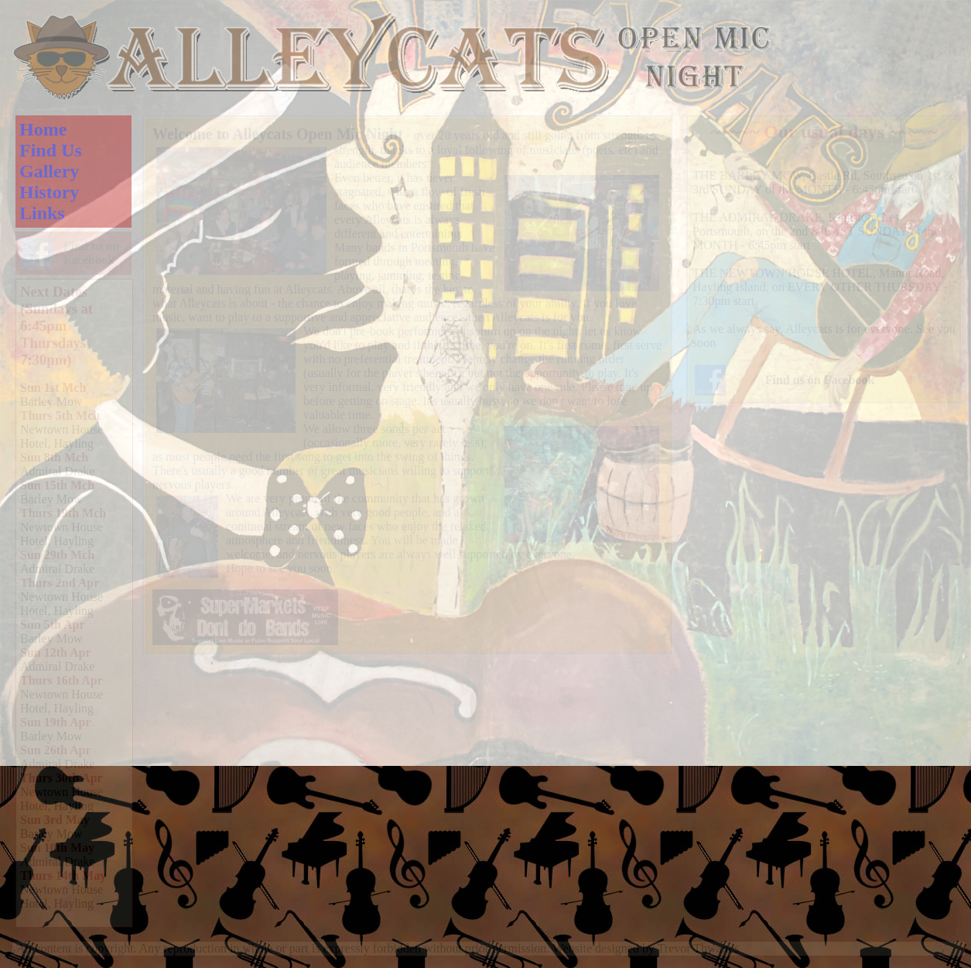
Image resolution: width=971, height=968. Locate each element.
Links (42, 213)
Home (43, 129)
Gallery (49, 171)
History (49, 192)
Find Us (50, 150)
